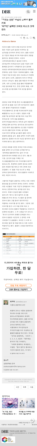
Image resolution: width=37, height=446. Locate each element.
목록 (24, 387)
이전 (17, 387)
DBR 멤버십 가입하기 (18, 289)
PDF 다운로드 (24, 37)
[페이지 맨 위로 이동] (32, 421)
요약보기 (34, 37)
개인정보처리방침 (12, 424)
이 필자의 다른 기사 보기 (17, 353)
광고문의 (34, 424)
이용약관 (4, 424)
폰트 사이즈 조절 (27, 37)
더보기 (21, 37)
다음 (31, 387)
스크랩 (30, 37)
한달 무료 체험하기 (18, 285)
